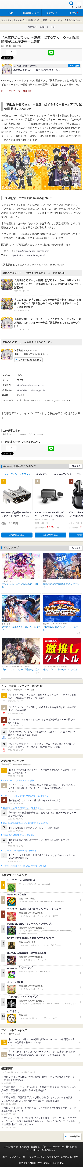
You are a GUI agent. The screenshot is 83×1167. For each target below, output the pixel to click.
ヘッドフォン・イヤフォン (17, 474)
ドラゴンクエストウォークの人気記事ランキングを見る (25, 796)
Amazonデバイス (63, 474)
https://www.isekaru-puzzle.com (32, 251)
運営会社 (35, 1146)
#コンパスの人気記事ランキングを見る (19, 780)
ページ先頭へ (74, 1136)
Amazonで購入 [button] (16, 535)
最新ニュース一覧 (51, 20)
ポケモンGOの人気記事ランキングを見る (19, 851)
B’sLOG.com (48, 1150)
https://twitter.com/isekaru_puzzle (28, 255)
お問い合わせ (11, 1146)
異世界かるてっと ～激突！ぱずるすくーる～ (23, 434)
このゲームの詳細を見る (29, 360)
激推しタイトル (47, 27)
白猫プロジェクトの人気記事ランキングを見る (22, 808)
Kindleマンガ (42, 474)
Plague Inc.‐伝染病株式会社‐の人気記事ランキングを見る (25, 823)
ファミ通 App (12, 5)
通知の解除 (71, 1146)
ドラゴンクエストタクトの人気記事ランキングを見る (24, 866)
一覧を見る (75, 466)
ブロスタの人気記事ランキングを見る (18, 835)
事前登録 (32, 27)
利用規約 (24, 1146)
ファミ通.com (33, 1150)
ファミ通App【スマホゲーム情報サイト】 (20, 20)
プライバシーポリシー (52, 1146)
